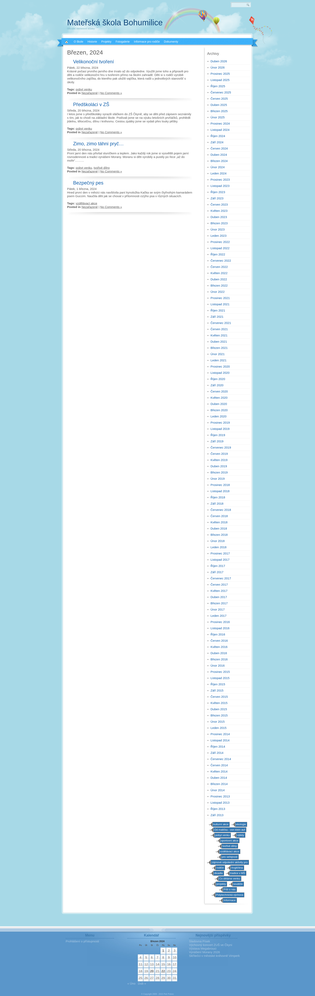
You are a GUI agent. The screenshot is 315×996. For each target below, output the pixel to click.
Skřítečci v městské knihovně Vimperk (214, 955)
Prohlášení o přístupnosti (82, 941)
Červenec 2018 (221, 509)
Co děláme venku (229, 878)
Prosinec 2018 (220, 485)
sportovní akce (229, 840)
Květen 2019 (219, 460)
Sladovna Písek (199, 941)
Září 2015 (217, 690)
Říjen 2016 (218, 634)
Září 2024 (217, 142)
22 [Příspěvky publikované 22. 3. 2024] (163, 971)
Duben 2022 (219, 279)
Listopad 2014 (220, 740)
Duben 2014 (219, 777)
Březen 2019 (219, 472)
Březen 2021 (219, 347)
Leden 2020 (218, 416)
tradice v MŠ (237, 873)
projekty (221, 883)
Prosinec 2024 (220, 123)
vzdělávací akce (86, 203)
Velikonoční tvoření (93, 61)
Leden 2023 (218, 235)
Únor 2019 (218, 478)
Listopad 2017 (220, 559)
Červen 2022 (219, 266)
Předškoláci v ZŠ (91, 104)
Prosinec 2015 (220, 671)
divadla (218, 873)
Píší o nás (229, 889)
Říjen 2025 (218, 86)
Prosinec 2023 (220, 179)
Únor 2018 (218, 541)
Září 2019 (217, 441)
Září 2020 (217, 385)
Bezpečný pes (88, 182)
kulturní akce (221, 824)
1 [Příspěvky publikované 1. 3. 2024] (163, 950)
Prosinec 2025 (220, 73)
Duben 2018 (219, 528)
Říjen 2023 (218, 192)
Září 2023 (217, 198)
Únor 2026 (218, 67)
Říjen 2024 (218, 136)
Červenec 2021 (221, 323)
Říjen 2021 (218, 310)
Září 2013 (217, 815)
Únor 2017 (218, 609)
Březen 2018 (219, 534)
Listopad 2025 (220, 80)
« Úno (131, 983)
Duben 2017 (219, 597)
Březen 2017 (219, 603)
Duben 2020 (219, 404)
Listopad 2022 (220, 248)
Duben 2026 (219, 61)
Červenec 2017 (221, 578)
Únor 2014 (218, 790)
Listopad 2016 (220, 628)
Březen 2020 (219, 410)
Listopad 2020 (220, 372)
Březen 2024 (219, 161)
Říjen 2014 (218, 746)
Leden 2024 (218, 173)
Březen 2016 (219, 659)
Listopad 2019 (220, 428)
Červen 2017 (219, 584)
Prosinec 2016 (220, 622)
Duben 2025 (219, 105)
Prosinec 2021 (220, 298)
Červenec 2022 (221, 260)
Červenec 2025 (221, 92)
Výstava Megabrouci (202, 948)
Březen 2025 (219, 111)
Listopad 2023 (220, 186)
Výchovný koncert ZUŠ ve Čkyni (210, 945)
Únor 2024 (218, 167)
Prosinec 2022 (220, 242)
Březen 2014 (219, 784)
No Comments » (111, 93)
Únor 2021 (218, 354)
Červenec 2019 (221, 447)
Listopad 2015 (220, 678)
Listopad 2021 (220, 304)
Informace (229, 900)
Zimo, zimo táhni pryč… (98, 143)
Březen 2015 (219, 715)
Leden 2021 (218, 360)
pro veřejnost (229, 856)
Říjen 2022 (218, 254)
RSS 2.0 (252, 20)
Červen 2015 (219, 696)
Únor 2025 (218, 117)
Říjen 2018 (218, 497)
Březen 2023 (219, 223)
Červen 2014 (219, 765)
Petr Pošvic (169, 994)
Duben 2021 (219, 341)
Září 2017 (217, 572)
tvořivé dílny (102, 167)
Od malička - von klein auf (229, 829)
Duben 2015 (219, 709)
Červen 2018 (219, 516)
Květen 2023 (219, 210)
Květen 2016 (219, 647)
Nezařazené (90, 93)
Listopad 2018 (220, 491)
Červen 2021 (219, 329)
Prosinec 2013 (220, 796)
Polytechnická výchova (229, 894)
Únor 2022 (218, 291)
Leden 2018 (218, 547)
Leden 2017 (218, 615)
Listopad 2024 (220, 129)
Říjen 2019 (218, 435)
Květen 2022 (219, 273)
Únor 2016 (218, 665)
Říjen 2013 (218, 809)
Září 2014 (217, 752)
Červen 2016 (219, 640)
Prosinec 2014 (220, 734)
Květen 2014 (219, 771)
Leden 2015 (218, 728)
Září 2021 (217, 316)
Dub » (142, 983)
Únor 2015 (218, 721)
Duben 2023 (219, 217)
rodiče (220, 867)
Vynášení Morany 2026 (204, 952)
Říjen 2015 (218, 684)
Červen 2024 (219, 148)
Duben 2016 (219, 653)
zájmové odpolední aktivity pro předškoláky (230, 863)
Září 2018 (217, 503)
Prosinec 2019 (220, 422)
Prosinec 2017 (220, 553)
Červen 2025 (219, 98)
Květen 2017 (219, 590)
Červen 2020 (219, 391)
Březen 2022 (219, 285)
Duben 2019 (219, 466)
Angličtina (237, 867)
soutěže (238, 883)
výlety (240, 835)
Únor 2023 (218, 229)
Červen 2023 (219, 204)
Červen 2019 (219, 453)
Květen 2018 (219, 522)
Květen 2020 (219, 397)
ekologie (241, 824)
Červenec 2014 (221, 759)
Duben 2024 (219, 154)
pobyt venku (84, 89)
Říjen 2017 (218, 566)
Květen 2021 (219, 335)
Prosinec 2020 (220, 366)
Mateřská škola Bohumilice (115, 22)
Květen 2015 (219, 703)
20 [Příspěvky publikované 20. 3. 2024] (152, 971)
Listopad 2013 (220, 802)
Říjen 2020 (218, 379)
